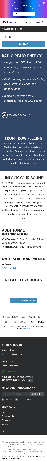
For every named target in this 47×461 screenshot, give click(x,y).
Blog (4, 412)
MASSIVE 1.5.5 (9, 267)
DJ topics (8, 399)
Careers (5, 424)
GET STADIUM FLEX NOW (23, 300)
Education (6, 432)
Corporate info (8, 416)
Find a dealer (7, 358)
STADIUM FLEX (12, 29)
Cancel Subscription (10, 366)
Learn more (26, 328)
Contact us (6, 420)
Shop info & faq (8, 350)
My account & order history (13, 354)
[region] (23, 448)
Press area (6, 428)
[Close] (44, 438)
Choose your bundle (24, 14)
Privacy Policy (16, 458)
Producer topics (25, 399)
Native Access (7, 362)
